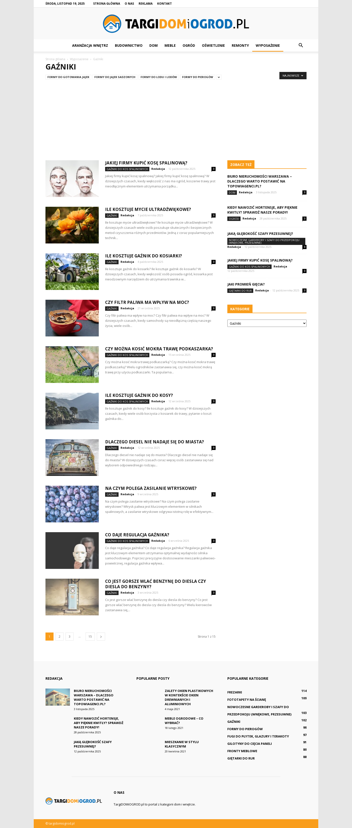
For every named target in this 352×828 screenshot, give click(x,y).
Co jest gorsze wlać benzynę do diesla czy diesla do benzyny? (155, 583)
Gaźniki (112, 215)
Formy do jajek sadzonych (114, 77)
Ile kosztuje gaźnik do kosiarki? (143, 256)
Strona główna (106, 3)
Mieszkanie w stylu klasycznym (182, 744)
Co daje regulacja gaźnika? (137, 535)
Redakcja (158, 169)
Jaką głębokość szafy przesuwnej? (260, 233)
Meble (170, 45)
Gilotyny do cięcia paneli (249, 743)
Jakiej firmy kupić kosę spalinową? (146, 163)
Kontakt (164, 3)
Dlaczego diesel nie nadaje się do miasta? (154, 442)
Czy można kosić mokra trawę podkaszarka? (159, 349)
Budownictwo (129, 45)
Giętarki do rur (240, 290)
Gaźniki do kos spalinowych (127, 169)
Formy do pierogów (197, 77)
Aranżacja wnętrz (90, 45)
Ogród (189, 45)
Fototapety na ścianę (246, 699)
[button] (301, 45)
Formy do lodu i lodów (159, 77)
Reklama (146, 3)
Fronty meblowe (242, 751)
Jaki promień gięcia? (246, 284)
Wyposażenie (268, 45)
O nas (129, 3)
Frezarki (234, 692)
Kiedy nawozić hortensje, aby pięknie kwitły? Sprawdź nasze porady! (262, 210)
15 (90, 636)
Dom (153, 45)
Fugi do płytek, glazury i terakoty (258, 736)
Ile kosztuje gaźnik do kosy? (139, 395)
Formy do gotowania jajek (68, 77)
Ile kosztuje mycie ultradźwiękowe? (148, 209)
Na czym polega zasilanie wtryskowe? (151, 488)
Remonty (240, 45)
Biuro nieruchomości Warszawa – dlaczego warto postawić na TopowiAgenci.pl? (259, 181)
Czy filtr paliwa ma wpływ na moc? (147, 302)
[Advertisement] (176, 118)
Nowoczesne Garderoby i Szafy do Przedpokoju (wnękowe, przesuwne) (264, 241)
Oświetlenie (213, 45)
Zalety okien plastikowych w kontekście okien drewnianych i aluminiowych (189, 697)
